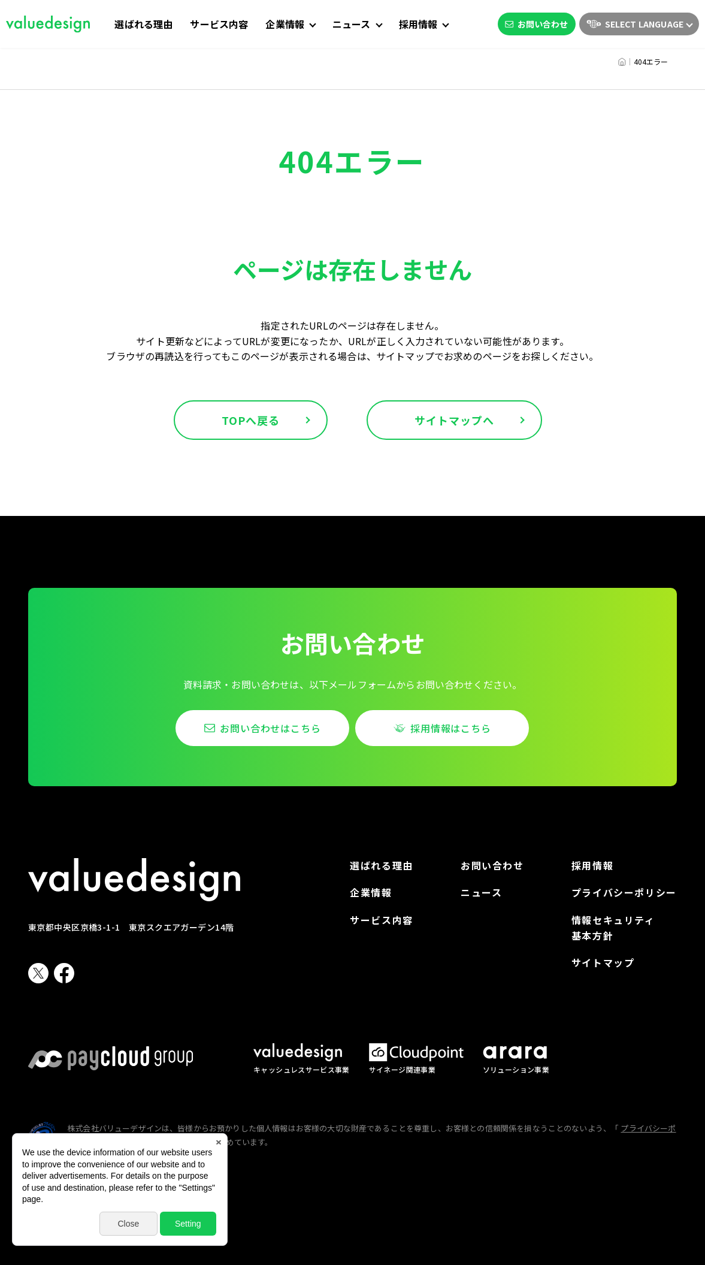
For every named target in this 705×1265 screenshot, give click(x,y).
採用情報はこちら (450, 728)
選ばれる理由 (143, 24)
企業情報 (371, 892)
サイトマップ (603, 962)
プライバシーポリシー (624, 892)
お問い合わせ (536, 24)
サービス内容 (219, 24)
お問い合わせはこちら (270, 728)
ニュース (481, 892)
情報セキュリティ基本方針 (613, 928)
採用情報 (592, 865)
